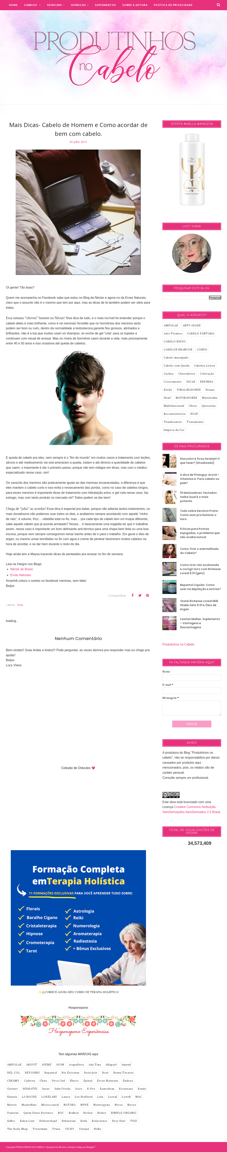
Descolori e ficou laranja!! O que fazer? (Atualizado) (200, 461)
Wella (97, 1129)
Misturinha (209, 397)
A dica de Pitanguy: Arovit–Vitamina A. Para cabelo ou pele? (199, 479)
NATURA (70, 1105)
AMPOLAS (14, 1064)
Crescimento (173, 381)
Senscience (99, 1121)
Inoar (46, 1088)
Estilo (168, 389)
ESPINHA (206, 381)
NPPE (84, 1105)
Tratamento (195, 422)
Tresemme (40, 1129)
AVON (60, 1064)
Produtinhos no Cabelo (178, 644)
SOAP (194, 414)
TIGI (133, 1121)
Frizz (20, 605)
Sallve (11, 1121)
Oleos (193, 406)
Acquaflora (76, 1064)
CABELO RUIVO (175, 341)
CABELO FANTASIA (200, 333)
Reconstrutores (175, 414)
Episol (88, 1080)
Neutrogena (101, 1105)
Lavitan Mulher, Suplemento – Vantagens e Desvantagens (200, 623)
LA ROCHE (29, 1096)
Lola (100, 1096)
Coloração (207, 373)
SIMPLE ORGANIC (124, 1113)
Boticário (90, 1072)
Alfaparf (111, 1064)
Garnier (12, 1088)
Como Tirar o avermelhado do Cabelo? (199, 551)
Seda (83, 1121)
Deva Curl (58, 1080)
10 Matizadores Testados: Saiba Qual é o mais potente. (198, 497)
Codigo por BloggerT (85, 1147)
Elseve (74, 1080)
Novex (131, 1105)
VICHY (69, 1129)
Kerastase (126, 1088)
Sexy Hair (119, 1121)
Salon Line (27, 1121)
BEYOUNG (32, 1072)
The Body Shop (17, 1129)
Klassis (12, 1096)
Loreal (112, 1096)
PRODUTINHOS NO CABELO (30, 1147)
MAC (138, 1096)
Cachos (169, 373)
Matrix (12, 1105)
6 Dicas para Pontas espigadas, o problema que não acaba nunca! (200, 533)
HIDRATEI (30, 1088)
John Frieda (62, 1088)
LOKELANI (49, 1096)
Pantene (13, 1113)
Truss (56, 1129)
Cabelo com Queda (176, 365)
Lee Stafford (84, 1096)
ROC (61, 1113)
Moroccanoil (50, 1105)
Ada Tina (95, 1064)
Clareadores (186, 373)
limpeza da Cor (174, 430)
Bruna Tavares (123, 1072)
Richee (101, 1113)
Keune (142, 1088)
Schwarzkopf (48, 1121)
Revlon (88, 1113)
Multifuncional (174, 406)
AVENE (46, 1064)
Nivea (119, 1105)
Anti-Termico (173, 333)
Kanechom (107, 1088)
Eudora (128, 1080)
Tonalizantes (173, 422)
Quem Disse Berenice (38, 1113)
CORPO (202, 349)
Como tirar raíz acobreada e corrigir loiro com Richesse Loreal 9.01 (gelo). (200, 569)
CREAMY (13, 1080)
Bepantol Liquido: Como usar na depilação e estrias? (200, 587)
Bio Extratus (70, 1072)
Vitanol (84, 1129)
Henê (167, 397)
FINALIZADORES (189, 389)
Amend (126, 1064)
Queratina (209, 406)
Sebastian (69, 1121)
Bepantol (50, 1072)
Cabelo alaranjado (176, 357)
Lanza (66, 1096)
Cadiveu (29, 1080)
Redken (74, 1113)
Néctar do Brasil (21, 569)
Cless (43, 1080)
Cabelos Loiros (204, 365)
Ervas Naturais (20, 575)
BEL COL (13, 1072)
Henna (209, 389)
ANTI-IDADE (192, 325)
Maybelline (29, 1105)
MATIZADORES (186, 397)
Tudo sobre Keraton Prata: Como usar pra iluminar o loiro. (199, 515)
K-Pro (91, 1088)
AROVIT (31, 1064)
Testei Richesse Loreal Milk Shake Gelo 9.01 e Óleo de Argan (199, 605)
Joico (78, 1088)
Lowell (126, 1096)
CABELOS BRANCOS (178, 349)
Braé (105, 1072)
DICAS (190, 381)
